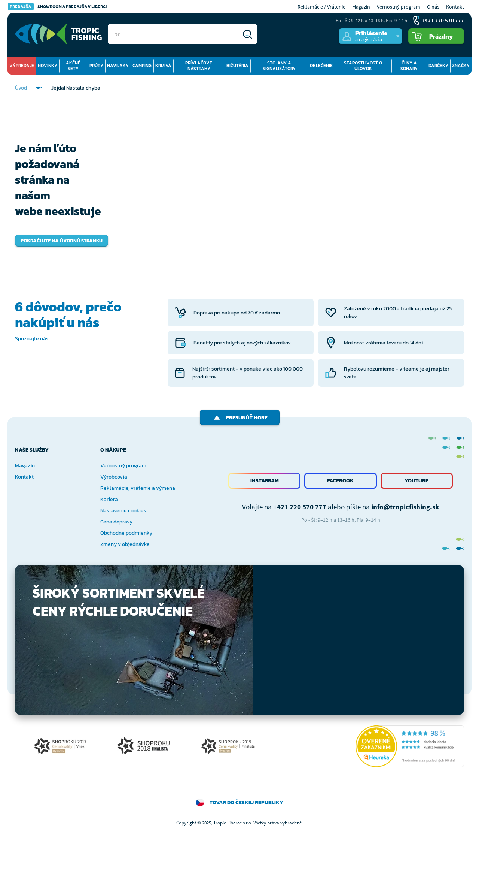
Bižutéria (237, 65)
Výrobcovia (113, 477)
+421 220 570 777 (299, 506)
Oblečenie (321, 65)
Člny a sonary (409, 66)
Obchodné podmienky (126, 533)
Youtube (416, 481)
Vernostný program (398, 6)
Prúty (96, 65)
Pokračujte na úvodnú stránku (62, 240)
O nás (433, 6)
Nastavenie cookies (123, 511)
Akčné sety (73, 66)
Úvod (21, 88)
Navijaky (118, 65)
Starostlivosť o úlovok (363, 66)
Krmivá (163, 65)
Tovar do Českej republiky (246, 802)
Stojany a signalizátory (279, 66)
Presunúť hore (240, 418)
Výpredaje (21, 65)
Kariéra (109, 499)
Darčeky (438, 65)
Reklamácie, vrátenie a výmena (137, 488)
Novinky (47, 65)
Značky (461, 65)
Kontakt (455, 6)
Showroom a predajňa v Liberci (57, 6)
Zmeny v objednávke (125, 544)
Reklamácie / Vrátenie (321, 6)
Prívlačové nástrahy (198, 66)
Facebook (340, 481)
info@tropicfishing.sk (405, 506)
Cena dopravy (116, 522)
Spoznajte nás (32, 339)
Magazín (361, 6)
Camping (142, 65)
